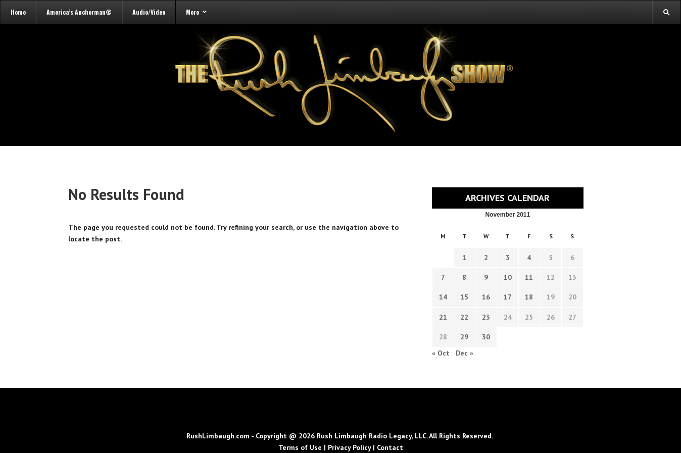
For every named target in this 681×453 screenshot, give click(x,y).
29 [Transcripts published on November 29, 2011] (464, 336)
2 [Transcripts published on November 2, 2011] (486, 257)
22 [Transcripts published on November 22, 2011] (464, 317)
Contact (390, 447)
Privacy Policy (349, 447)
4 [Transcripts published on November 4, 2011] (529, 257)
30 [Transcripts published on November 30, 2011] (486, 336)
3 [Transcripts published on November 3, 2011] (508, 257)
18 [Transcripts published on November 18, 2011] (529, 296)
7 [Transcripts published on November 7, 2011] (443, 277)
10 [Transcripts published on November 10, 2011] (508, 277)
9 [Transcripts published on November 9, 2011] (486, 277)
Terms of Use (300, 447)
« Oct (441, 353)
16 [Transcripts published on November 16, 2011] (486, 296)
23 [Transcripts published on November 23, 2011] (486, 317)
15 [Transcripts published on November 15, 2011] (464, 296)
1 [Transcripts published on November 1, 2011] (464, 257)
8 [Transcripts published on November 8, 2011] (464, 277)
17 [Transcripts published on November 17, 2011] (508, 296)
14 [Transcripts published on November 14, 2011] (443, 296)
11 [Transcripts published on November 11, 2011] (529, 277)
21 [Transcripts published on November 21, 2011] (443, 317)
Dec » (464, 353)
